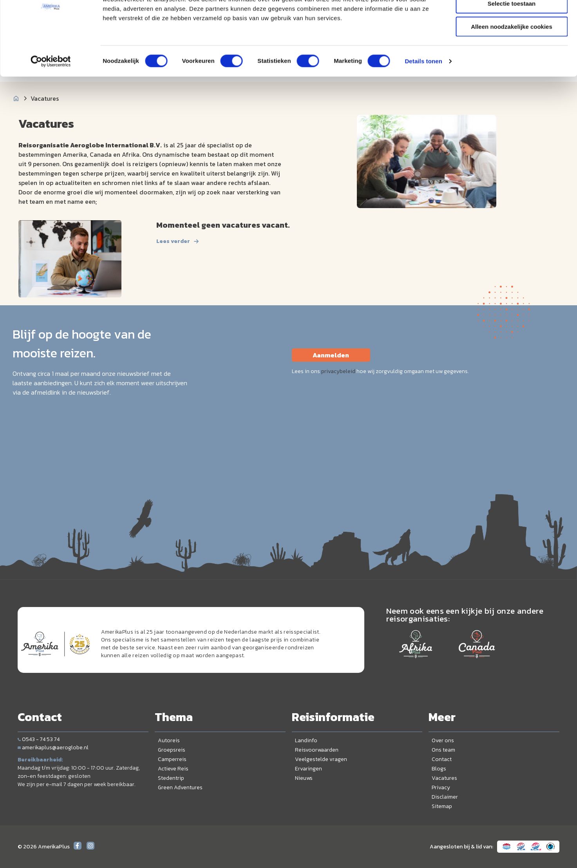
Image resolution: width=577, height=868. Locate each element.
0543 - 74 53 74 (39, 739)
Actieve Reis (173, 769)
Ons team (443, 750)
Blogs (439, 769)
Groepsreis (171, 750)
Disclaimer (445, 797)
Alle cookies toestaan (511, 19)
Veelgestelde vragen (321, 759)
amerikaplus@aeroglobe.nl (53, 747)
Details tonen (423, 99)
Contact (442, 759)
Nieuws (304, 778)
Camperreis (172, 759)
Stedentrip (171, 778)
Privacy (441, 787)
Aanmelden (331, 355)
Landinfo (306, 740)
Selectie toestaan (512, 42)
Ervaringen (308, 769)
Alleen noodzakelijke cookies (511, 65)
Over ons (443, 740)
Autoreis (169, 740)
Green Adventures (180, 787)
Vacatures (444, 778)
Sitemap (442, 806)
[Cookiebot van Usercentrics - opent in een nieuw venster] (50, 100)
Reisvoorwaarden (316, 750)
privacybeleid (338, 371)
